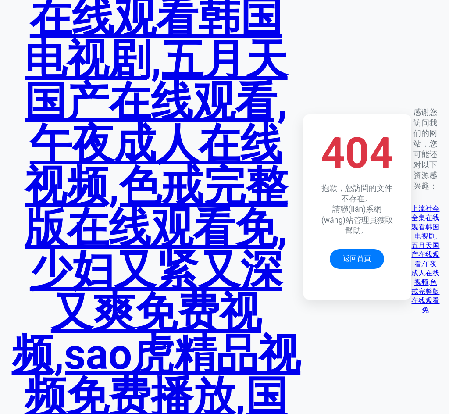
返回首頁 (357, 258)
